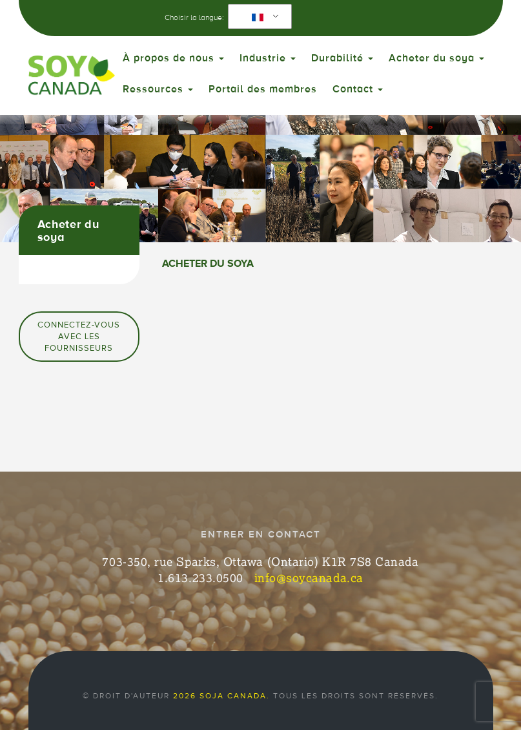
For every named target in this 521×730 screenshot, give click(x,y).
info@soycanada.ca (308, 577)
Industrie (268, 58)
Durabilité (342, 58)
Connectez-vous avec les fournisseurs (78, 336)
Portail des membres (263, 89)
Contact (357, 89)
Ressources (158, 89)
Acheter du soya (436, 58)
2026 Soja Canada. (221, 696)
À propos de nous (173, 58)
